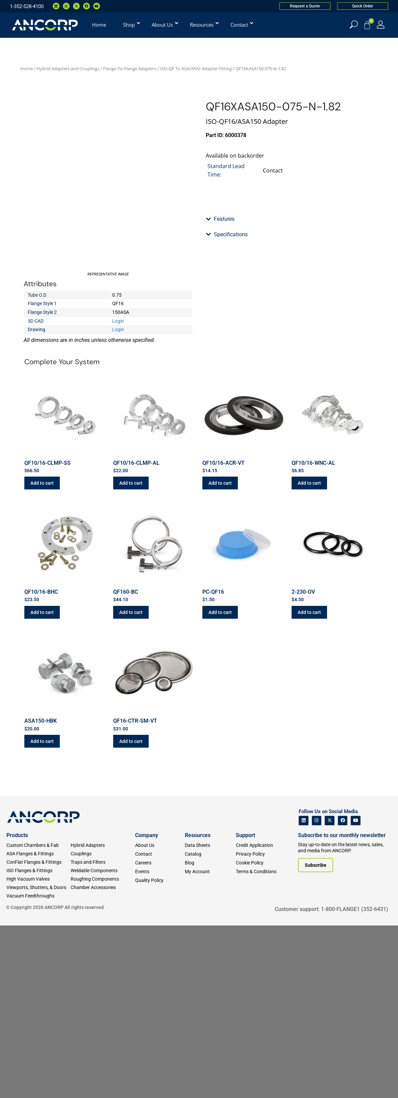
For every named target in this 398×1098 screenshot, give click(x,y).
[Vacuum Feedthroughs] (38, 1068)
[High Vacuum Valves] (38, 1051)
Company (146, 1008)
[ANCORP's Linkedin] (303, 993)
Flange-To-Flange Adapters (129, 68)
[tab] (290, 398)
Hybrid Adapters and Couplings (67, 68)
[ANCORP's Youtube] (355, 993)
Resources (197, 1008)
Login (118, 321)
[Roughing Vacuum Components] (103, 1051)
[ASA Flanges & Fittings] (38, 1026)
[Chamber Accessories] (103, 1060)
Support (245, 1008)
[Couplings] (103, 1026)
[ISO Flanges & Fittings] (38, 1043)
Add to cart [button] (42, 655)
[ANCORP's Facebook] (343, 993)
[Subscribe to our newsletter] (315, 1037)
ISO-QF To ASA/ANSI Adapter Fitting (196, 68)
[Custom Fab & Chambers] (38, 1017)
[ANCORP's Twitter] (329, 993)
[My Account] (380, 24)
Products (17, 1008)
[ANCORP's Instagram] (317, 993)
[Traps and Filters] (103, 1034)
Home (26, 68)
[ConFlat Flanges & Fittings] (38, 1034)
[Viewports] (38, 1060)
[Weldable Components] (103, 1043)
